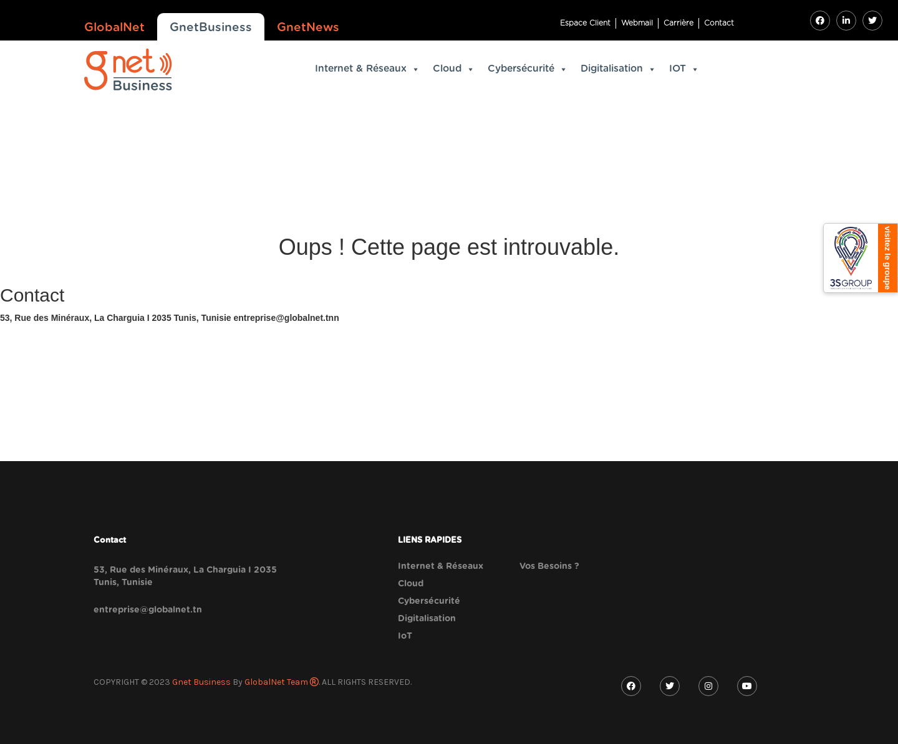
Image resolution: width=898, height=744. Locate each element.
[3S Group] (860, 258)
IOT (684, 69)
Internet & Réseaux (367, 69)
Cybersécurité (528, 69)
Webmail (637, 23)
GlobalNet (114, 28)
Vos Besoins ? (549, 566)
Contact (719, 23)
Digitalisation (619, 69)
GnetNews (308, 28)
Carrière (678, 23)
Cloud (454, 69)
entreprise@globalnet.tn (148, 610)
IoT (405, 636)
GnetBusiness (211, 28)
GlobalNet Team (281, 682)
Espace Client (585, 23)
